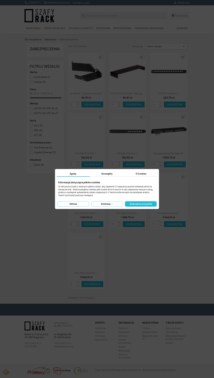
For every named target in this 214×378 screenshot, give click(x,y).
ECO (38, 125)
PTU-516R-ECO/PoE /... (86, 213)
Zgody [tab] (73, 173)
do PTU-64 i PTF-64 (46, 113)
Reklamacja (124, 350)
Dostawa (123, 335)
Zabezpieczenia (45, 48)
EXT (38, 135)
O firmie (146, 328)
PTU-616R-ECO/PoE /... (86, 273)
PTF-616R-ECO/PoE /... (168, 213)
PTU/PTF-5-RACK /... (169, 93)
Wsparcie (100, 332)
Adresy (169, 342)
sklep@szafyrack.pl (64, 346)
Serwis (122, 346)
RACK (39, 165)
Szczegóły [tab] (106, 173)
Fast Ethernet (43, 147)
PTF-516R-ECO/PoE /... (127, 213)
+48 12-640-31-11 (33, 343)
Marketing (100, 328)
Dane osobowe (173, 328)
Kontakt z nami (81, 2)
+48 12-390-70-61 (62, 343)
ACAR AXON (42, 77)
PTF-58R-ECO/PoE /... (128, 153)
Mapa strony (101, 339)
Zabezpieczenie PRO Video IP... (168, 153)
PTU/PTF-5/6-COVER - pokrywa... (127, 93)
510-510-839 (31, 346)
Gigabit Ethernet (45, 152)
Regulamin (124, 332)
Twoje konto (174, 322)
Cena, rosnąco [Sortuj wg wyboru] (166, 46)
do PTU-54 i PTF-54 (46, 108)
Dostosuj (107, 203)
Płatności (123, 328)
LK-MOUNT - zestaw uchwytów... (86, 93)
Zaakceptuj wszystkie (141, 203)
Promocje (100, 335)
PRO (38, 130)
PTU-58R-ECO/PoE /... (86, 153)
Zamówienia (172, 332)
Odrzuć (73, 203)
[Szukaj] (123, 15)
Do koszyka (92, 104)
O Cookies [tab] (141, 173)
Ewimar (40, 82)
